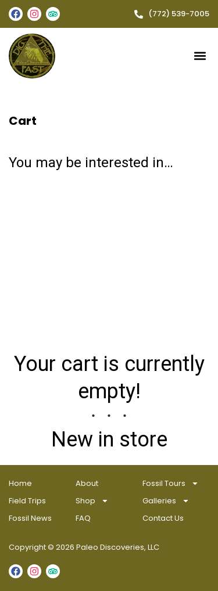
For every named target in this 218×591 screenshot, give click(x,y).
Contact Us (163, 518)
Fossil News (30, 518)
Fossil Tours (170, 483)
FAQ (83, 518)
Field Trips (27, 500)
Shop (92, 501)
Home (20, 483)
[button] (199, 56)
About (87, 483)
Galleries (166, 501)
